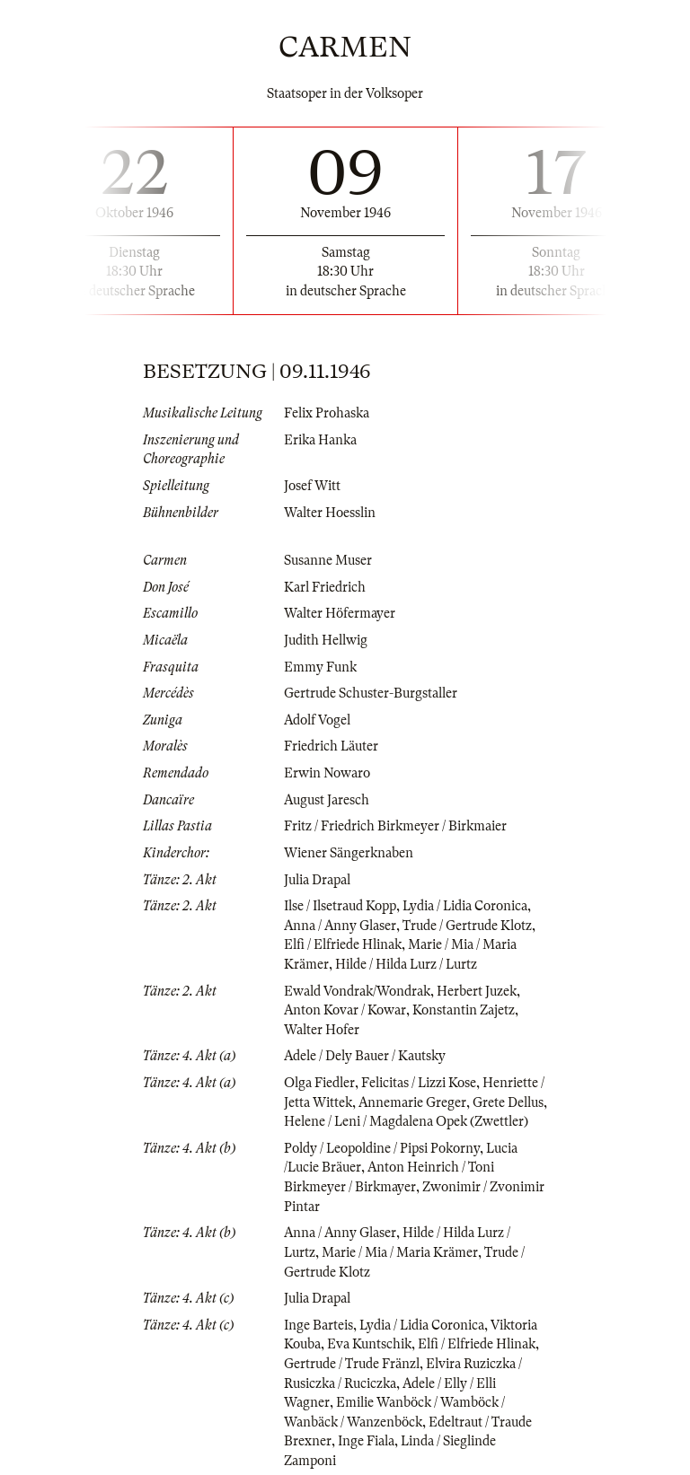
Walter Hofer (321, 1030)
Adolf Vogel (317, 720)
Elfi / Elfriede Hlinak (343, 944)
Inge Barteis (318, 1325)
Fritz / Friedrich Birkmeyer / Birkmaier (395, 826)
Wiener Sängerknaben (348, 853)
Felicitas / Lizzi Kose (418, 1083)
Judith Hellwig (325, 640)
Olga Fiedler (319, 1083)
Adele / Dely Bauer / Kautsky (365, 1056)
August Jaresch (326, 800)
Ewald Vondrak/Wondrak (357, 991)
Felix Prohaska (326, 413)
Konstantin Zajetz (463, 1010)
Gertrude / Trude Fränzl (352, 1363)
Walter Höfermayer (339, 613)
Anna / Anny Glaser (340, 925)
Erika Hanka (320, 440)
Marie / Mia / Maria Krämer (400, 1252)
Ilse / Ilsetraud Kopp (340, 906)
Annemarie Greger (412, 1102)
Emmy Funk (320, 667)
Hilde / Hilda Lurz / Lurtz (406, 964)
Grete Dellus (508, 1102)
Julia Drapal (317, 880)
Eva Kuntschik (369, 1344)
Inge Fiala (366, 1441)
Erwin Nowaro (327, 773)
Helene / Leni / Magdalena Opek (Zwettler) (406, 1121)
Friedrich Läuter (331, 746)
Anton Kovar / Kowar (345, 1010)
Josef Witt (312, 485)
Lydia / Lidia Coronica (464, 906)
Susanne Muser (328, 560)
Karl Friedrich (325, 587)
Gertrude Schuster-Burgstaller (370, 693)
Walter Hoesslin (330, 512)
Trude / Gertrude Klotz (467, 925)
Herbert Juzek (477, 991)
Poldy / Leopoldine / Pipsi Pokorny (382, 1148)
